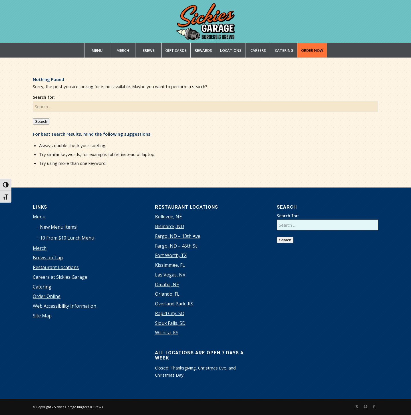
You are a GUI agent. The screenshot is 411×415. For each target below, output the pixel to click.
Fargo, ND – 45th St (176, 246)
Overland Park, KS (174, 304)
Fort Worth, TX (171, 255)
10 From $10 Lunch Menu (67, 238)
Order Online (47, 296)
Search (41, 121)
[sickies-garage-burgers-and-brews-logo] (205, 21)
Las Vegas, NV (170, 275)
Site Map (42, 316)
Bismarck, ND (169, 226)
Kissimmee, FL (170, 265)
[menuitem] (97, 50)
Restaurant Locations (56, 267)
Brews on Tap (48, 257)
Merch (40, 248)
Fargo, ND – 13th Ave (177, 236)
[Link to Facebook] (374, 406)
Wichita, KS (166, 332)
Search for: (44, 97)
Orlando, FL (167, 294)
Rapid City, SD (169, 313)
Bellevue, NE (168, 217)
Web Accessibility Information (64, 306)
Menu (39, 217)
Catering (42, 287)
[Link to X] (356, 406)
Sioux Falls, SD (170, 323)
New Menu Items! (58, 227)
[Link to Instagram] (365, 406)
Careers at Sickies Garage (60, 277)
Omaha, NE (167, 284)
